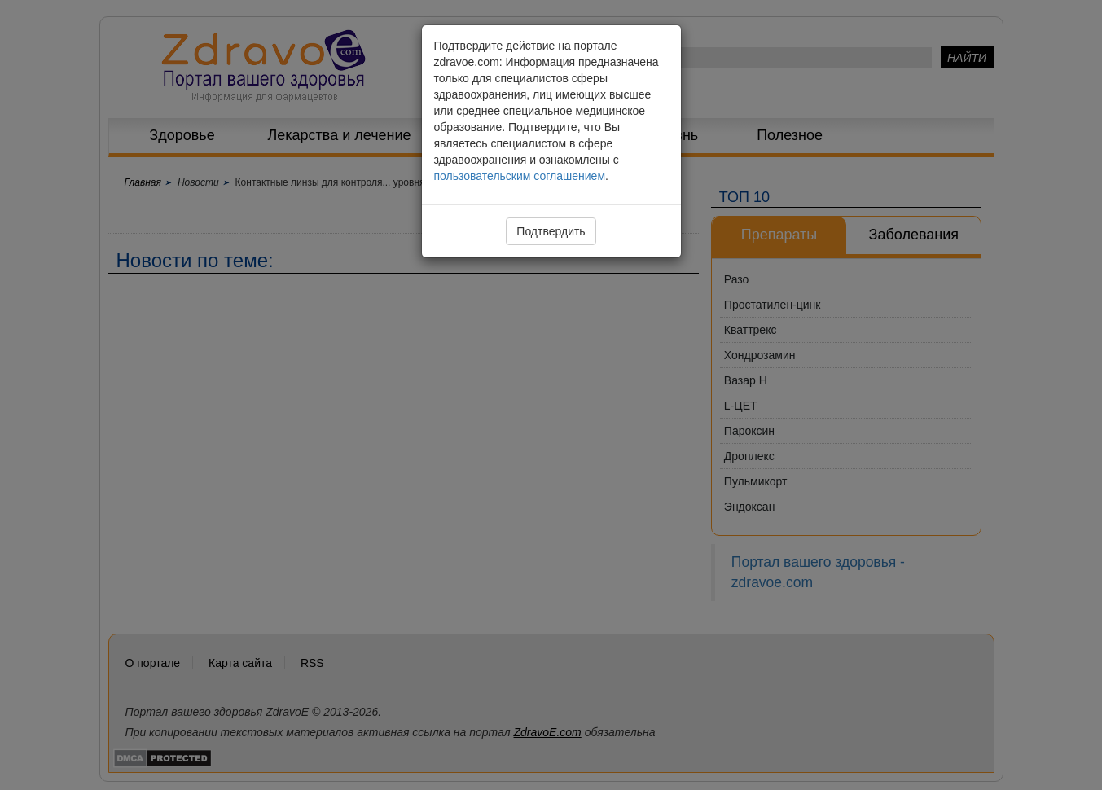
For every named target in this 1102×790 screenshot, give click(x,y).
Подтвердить (550, 231)
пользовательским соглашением (520, 175)
